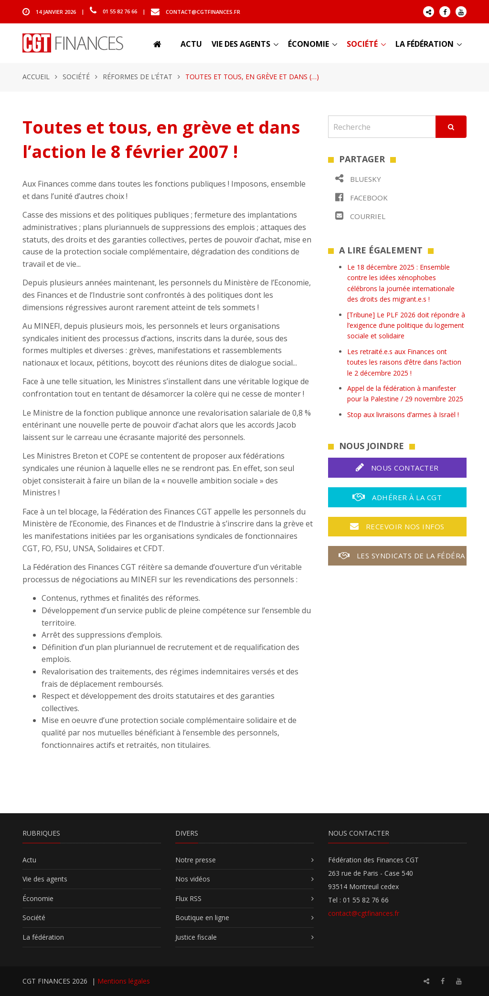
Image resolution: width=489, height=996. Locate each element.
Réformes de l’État (137, 76)
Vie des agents (241, 44)
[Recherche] (382, 126)
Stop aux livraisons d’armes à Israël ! (403, 414)
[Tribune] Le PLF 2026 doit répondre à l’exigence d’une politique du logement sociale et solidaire (406, 325)
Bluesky (358, 179)
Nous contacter (397, 467)
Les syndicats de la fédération (403, 555)
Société (362, 44)
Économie (308, 44)
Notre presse (195, 859)
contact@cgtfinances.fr (203, 11)
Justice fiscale (196, 937)
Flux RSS (188, 898)
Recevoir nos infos (397, 526)
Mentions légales (123, 981)
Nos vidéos (192, 878)
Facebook (361, 197)
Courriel (360, 216)
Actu (191, 44)
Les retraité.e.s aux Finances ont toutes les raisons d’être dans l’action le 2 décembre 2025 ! (404, 362)
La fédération (424, 44)
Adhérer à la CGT (397, 497)
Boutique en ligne (202, 917)
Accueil (36, 76)
